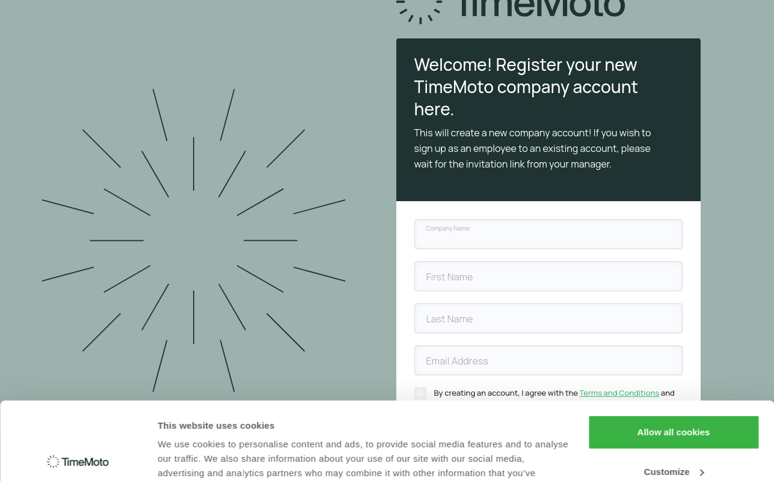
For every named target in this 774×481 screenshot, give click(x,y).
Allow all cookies (673, 354)
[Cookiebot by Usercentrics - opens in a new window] (78, 458)
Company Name (448, 228)
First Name (449, 276)
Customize (674, 394)
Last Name (449, 318)
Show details (185, 457)
